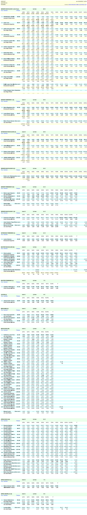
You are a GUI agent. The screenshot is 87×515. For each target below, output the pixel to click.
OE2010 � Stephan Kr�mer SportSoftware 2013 (78, 4)
